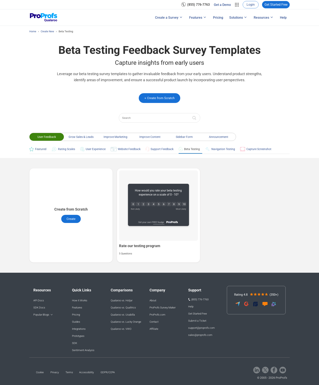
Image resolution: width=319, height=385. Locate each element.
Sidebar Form (184, 136)
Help (283, 17)
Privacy (54, 372)
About (153, 300)
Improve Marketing (115, 136)
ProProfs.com (157, 314)
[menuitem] (195, 4)
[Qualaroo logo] (43, 18)
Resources (261, 17)
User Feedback (46, 136)
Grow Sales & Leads (81, 136)
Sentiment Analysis (83, 350)
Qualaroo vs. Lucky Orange (126, 321)
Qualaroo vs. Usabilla (123, 314)
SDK (74, 343)
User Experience (93, 149)
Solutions (236, 17)
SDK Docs (39, 307)
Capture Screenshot (255, 149)
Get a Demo (222, 5)
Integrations (79, 328)
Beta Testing (189, 149)
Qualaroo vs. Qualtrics (123, 307)
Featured (37, 149)
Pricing (218, 17)
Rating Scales (63, 149)
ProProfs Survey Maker (163, 307)
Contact (154, 321)
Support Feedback (160, 149)
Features (195, 17)
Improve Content (150, 136)
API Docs (38, 300)
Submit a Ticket (197, 320)
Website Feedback (126, 149)
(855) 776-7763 (198, 4)
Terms (69, 372)
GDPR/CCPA (108, 372)
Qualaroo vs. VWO (121, 328)
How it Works (79, 300)
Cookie (40, 372)
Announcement (218, 136)
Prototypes (78, 335)
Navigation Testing (220, 149)
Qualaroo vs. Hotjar (121, 300)
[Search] (159, 118)
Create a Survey (166, 17)
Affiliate (154, 328)
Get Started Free (275, 4)
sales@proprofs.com (200, 334)
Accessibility (86, 372)
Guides (76, 321)
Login (251, 4)
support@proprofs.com (201, 327)
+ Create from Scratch (159, 98)
